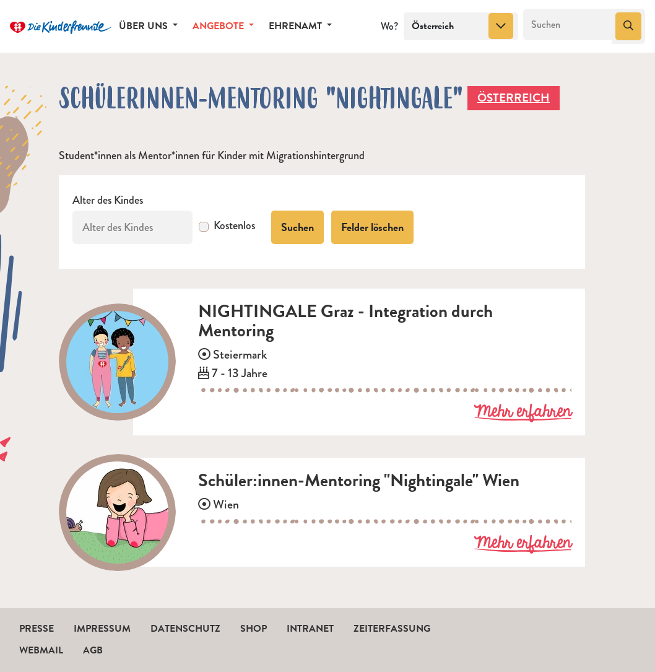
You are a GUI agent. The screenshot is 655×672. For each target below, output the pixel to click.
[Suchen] (568, 25)
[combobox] (461, 26)
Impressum (102, 628)
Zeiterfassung (392, 628)
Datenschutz (185, 628)
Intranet (310, 628)
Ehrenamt (296, 26)
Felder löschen (372, 227)
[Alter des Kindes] (132, 227)
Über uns (144, 26)
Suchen (297, 227)
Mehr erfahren (522, 412)
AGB (93, 650)
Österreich (513, 98)
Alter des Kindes (107, 200)
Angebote (219, 26)
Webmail (41, 650)
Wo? (389, 26)
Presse (36, 628)
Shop (253, 628)
